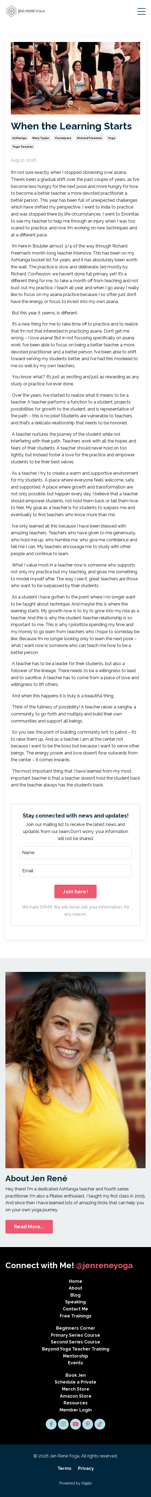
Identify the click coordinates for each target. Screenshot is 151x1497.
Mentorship (75, 1356)
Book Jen (75, 1375)
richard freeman (89, 137)
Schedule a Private (75, 1382)
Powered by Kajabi (75, 1483)
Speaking (75, 1301)
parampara (63, 137)
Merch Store (75, 1389)
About (75, 1288)
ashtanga (19, 137)
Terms (64, 1468)
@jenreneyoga (104, 1265)
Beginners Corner (75, 1328)
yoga (111, 137)
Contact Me (75, 1308)
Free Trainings (75, 1316)
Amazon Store (75, 1396)
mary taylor (40, 137)
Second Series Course (75, 1342)
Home (75, 1281)
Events (75, 1362)
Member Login (76, 1410)
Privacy (86, 1468)
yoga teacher (22, 146)
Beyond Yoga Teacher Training (75, 1349)
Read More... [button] (29, 1226)
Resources (76, 1402)
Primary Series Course (75, 1335)
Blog (75, 1295)
